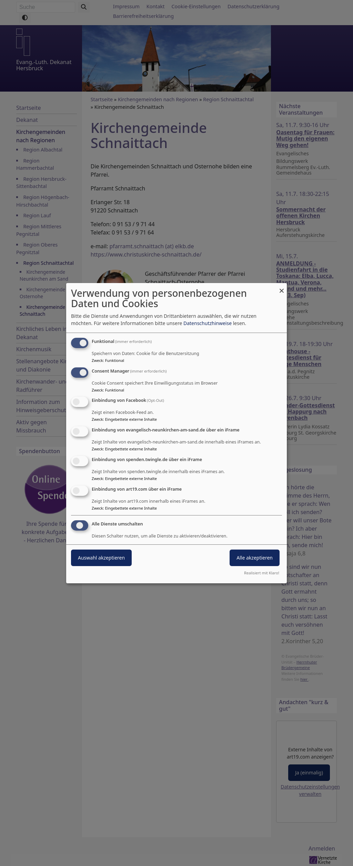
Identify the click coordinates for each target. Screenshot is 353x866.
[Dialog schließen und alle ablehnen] (281, 287)
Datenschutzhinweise (207, 323)
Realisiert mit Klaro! (261, 572)
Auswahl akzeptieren (101, 557)
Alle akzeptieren (254, 557)
